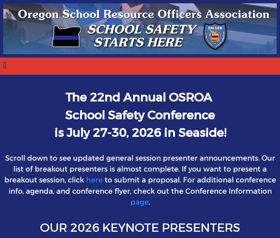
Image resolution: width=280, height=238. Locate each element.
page (139, 202)
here (94, 180)
